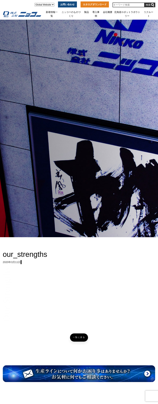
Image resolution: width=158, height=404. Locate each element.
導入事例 (95, 14)
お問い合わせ (67, 4)
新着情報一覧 (52, 14)
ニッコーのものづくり (71, 14)
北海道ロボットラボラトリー (127, 14)
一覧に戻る (79, 337)
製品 (86, 12)
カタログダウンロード (95, 4)
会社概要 (107, 12)
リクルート (148, 14)
